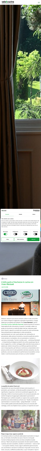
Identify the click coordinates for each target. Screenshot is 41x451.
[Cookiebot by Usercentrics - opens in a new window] (34, 211)
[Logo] (8, 3)
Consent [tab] (7, 214)
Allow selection (20, 239)
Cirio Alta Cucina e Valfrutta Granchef (12, 324)
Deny (7, 239)
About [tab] (33, 214)
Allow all (33, 239)
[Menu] (38, 2)
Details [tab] (20, 214)
